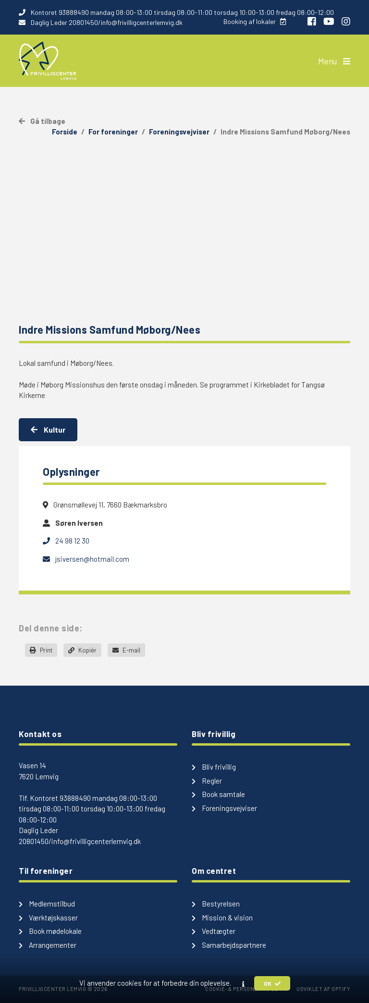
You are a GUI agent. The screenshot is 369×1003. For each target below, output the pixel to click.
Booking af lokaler (254, 21)
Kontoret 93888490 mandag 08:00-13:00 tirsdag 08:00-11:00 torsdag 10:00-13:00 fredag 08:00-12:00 (176, 12)
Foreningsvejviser (179, 131)
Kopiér (82, 650)
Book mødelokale (50, 931)
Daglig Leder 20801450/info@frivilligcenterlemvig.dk (101, 22)
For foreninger (113, 131)
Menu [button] (334, 61)
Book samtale (218, 794)
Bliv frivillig (214, 766)
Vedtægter (213, 931)
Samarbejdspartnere (229, 945)
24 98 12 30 (66, 540)
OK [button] (272, 983)
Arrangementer (47, 945)
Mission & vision (222, 917)
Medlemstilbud (47, 903)
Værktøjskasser (48, 917)
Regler (207, 780)
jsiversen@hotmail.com (86, 559)
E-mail (126, 650)
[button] (243, 984)
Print (41, 650)
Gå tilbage (42, 121)
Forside (64, 131)
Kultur (48, 429)
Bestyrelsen (216, 903)
